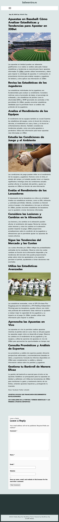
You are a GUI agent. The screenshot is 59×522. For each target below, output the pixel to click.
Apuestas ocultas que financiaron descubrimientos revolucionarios (27, 395)
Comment (13, 431)
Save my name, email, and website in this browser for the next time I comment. (28, 480)
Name (12, 455)
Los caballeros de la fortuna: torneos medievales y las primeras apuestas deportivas (29, 401)
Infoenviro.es (29, 2)
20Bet (21, 71)
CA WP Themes (29, 518)
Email (12, 464)
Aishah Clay (23, 14)
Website (12, 471)
